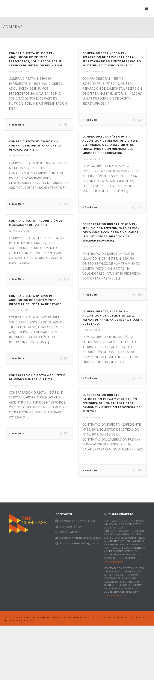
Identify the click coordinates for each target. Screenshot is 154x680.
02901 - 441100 (69, 532)
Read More (16, 125)
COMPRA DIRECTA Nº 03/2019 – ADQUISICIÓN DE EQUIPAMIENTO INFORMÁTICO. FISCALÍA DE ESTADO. (36, 300)
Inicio (128, 34)
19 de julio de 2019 (19, 71)
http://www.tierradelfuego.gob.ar (79, 543)
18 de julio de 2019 (19, 385)
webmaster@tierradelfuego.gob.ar (81, 538)
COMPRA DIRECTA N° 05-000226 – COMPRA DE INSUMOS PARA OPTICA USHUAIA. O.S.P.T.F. (35, 145)
